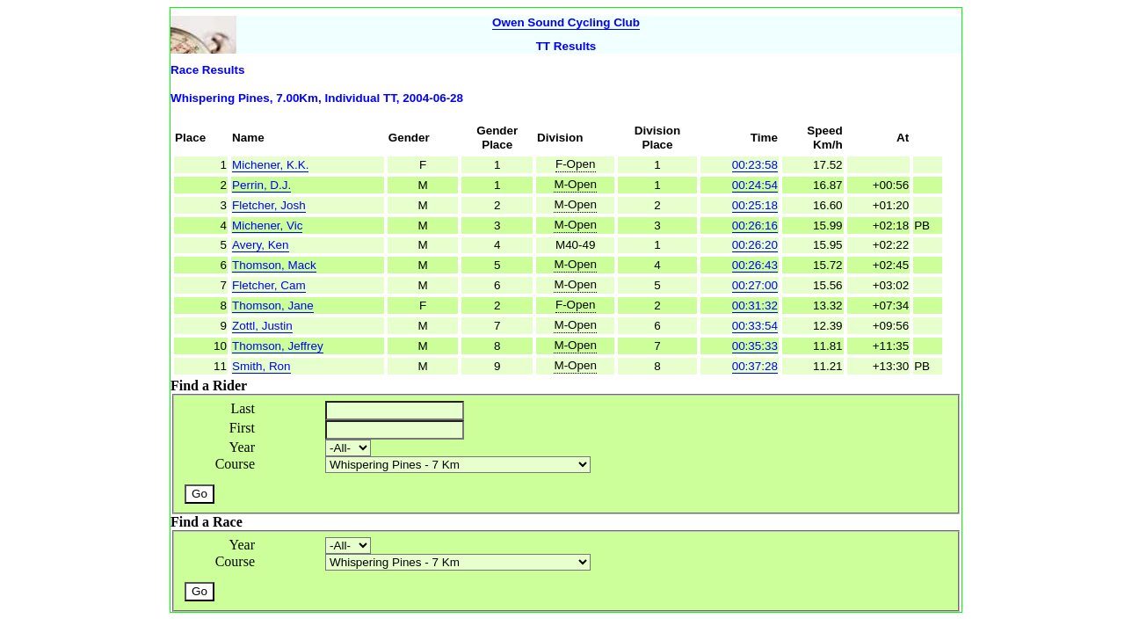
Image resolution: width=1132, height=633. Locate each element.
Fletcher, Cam (269, 285)
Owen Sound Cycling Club (566, 22)
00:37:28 (755, 366)
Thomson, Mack (274, 265)
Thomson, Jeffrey (277, 346)
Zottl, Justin (262, 325)
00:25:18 (755, 205)
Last (242, 408)
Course (235, 463)
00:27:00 (755, 285)
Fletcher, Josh (269, 205)
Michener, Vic (267, 225)
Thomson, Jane (273, 305)
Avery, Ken (260, 244)
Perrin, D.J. (261, 185)
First (242, 427)
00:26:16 (755, 225)
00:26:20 (755, 244)
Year (242, 447)
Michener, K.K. (270, 164)
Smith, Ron (261, 366)
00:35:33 (755, 346)
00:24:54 (755, 185)
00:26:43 (755, 265)
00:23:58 (755, 164)
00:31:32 (755, 305)
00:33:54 (755, 325)
